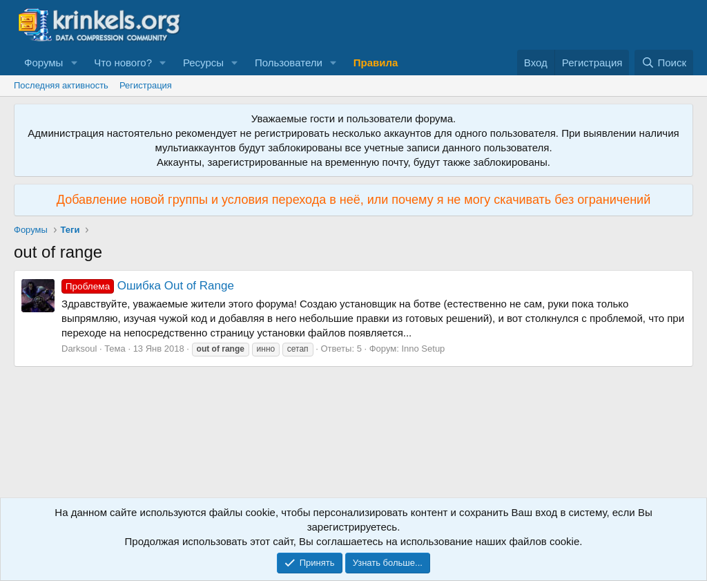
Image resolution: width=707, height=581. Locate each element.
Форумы (43, 62)
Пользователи (288, 62)
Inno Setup (423, 348)
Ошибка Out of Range (147, 285)
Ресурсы (203, 62)
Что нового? (123, 62)
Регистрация (145, 85)
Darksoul (79, 348)
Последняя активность (61, 85)
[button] (74, 62)
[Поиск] (664, 62)
